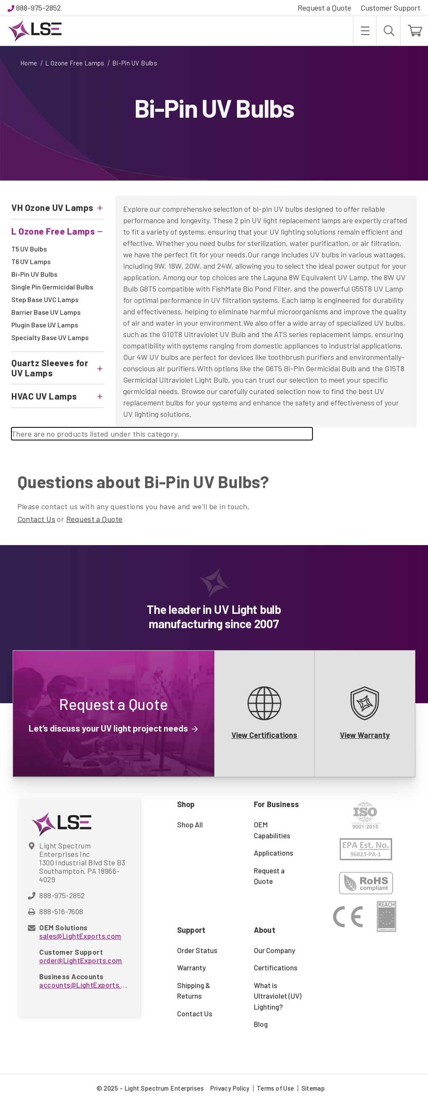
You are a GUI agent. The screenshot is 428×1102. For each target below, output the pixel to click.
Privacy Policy (230, 1088)
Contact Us (36, 519)
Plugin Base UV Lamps (44, 325)
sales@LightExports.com (80, 936)
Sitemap (313, 1088)
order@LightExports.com (80, 960)
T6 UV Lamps (31, 261)
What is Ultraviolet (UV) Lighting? (277, 996)
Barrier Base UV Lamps (46, 312)
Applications (273, 852)
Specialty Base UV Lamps (50, 337)
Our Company (274, 950)
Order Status (197, 950)
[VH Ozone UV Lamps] (57, 207)
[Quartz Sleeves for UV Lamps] (57, 368)
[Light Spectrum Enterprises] (35, 30)
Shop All (190, 824)
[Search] (388, 31)
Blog (261, 1024)
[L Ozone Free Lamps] (57, 231)
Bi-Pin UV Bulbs (34, 274)
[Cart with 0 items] (414, 31)
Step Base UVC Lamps (44, 299)
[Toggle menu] (364, 31)
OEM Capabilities (272, 830)
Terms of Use (275, 1088)
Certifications (275, 967)
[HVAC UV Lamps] (57, 396)
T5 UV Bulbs (29, 249)
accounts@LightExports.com (83, 984)
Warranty (191, 967)
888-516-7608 (61, 911)
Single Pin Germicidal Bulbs (52, 287)
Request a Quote (324, 7)
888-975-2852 (38, 7)
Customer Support (390, 7)
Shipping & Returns (193, 990)
